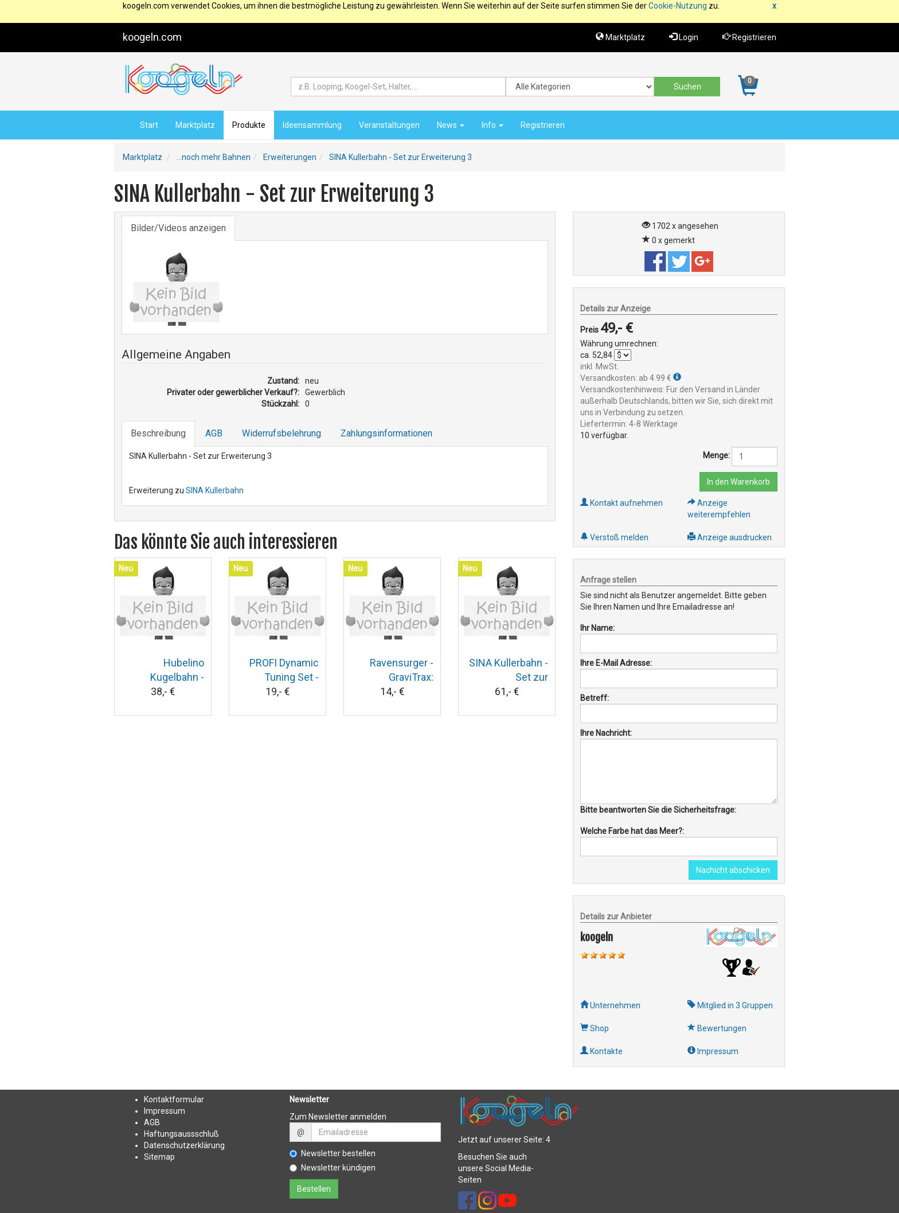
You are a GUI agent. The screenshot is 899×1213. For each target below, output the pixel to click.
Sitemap (159, 1156)
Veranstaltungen (389, 125)
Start (149, 125)
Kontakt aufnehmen (621, 503)
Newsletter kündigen (333, 1167)
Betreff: (594, 698)
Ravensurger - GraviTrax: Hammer (401, 677)
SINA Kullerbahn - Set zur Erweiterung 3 (400, 157)
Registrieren (749, 37)
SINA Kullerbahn (215, 490)
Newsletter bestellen (333, 1153)
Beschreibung (158, 433)
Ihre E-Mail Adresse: (616, 663)
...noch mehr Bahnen (214, 157)
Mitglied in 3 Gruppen (730, 1005)
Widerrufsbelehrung (281, 433)
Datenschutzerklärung (184, 1145)
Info (492, 125)
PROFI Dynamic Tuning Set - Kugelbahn (284, 677)
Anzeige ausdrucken (729, 537)
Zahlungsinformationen (386, 433)
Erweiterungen (289, 157)
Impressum (712, 1051)
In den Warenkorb (738, 481)
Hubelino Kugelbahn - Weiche (177, 677)
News (450, 125)
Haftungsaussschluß (181, 1133)
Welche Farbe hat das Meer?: (632, 831)
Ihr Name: (597, 628)
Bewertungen (716, 1028)
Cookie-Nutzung (677, 5)
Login (683, 37)
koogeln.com (152, 37)
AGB (213, 433)
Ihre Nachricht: (606, 733)
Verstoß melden (614, 537)
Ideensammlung (312, 125)
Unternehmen (610, 1005)
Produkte (248, 125)
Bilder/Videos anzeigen (178, 228)
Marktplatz (620, 37)
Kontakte (601, 1051)
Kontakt (158, 1099)
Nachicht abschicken (733, 870)
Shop (594, 1028)
